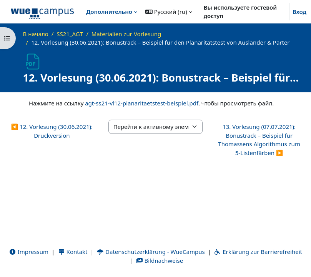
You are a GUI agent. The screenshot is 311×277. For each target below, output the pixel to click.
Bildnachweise (159, 260)
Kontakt (73, 251)
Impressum (28, 251)
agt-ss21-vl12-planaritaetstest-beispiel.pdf (141, 103)
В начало (35, 34)
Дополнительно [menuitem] (109, 11)
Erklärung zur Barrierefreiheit (258, 251)
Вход (299, 11)
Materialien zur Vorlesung (126, 34)
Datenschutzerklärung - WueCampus (150, 251)
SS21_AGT (70, 34)
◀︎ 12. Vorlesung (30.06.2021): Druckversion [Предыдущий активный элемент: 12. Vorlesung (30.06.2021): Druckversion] (52, 131)
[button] (168, 11)
